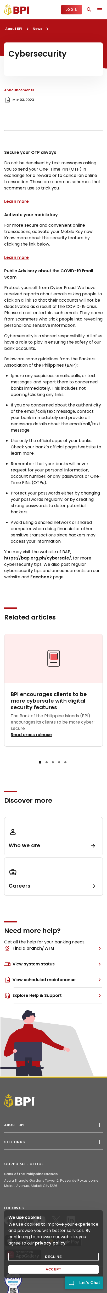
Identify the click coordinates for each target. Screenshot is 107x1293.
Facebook (41, 577)
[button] (40, 762)
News (37, 28)
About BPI (13, 28)
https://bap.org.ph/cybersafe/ (37, 558)
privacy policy (50, 1243)
